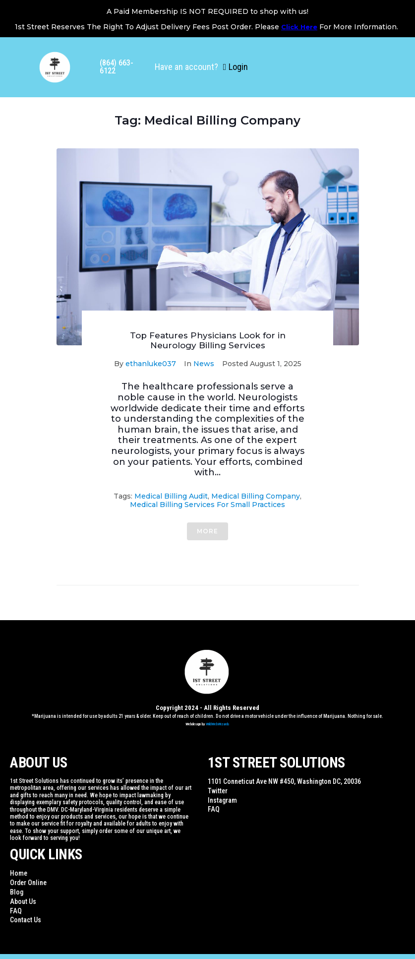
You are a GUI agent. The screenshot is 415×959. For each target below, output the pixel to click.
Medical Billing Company (255, 496)
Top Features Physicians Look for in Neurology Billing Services (208, 340)
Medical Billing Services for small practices (207, 504)
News (203, 363)
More (207, 531)
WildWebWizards (218, 724)
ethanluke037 (150, 363)
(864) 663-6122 (116, 66)
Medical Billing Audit (171, 496)
